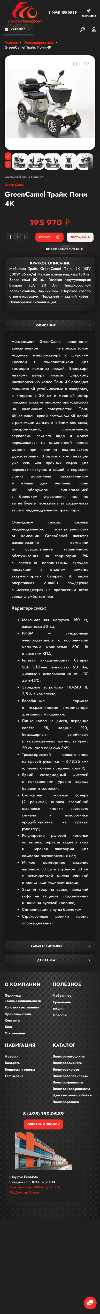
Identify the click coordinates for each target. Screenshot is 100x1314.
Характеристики (60, 946)
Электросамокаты (67, 1062)
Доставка (63, 960)
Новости (60, 1015)
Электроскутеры (66, 1069)
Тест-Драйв (80, 237)
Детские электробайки (72, 1095)
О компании (15, 1033)
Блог (8, 1026)
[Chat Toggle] (90, 1303)
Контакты (12, 1020)
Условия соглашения (22, 1007)
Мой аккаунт (93, 29)
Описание (63, 325)
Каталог (15, 29)
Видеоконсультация (64, 249)
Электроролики (66, 1101)
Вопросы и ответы (20, 1069)
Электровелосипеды (70, 1075)
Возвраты (12, 1062)
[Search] (82, 29)
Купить (49, 237)
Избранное (62, 995)
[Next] (8, 164)
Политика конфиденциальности (23, 998)
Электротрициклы (68, 1082)
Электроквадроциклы (71, 1088)
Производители (18, 1014)
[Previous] (8, 156)
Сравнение (62, 1002)
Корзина (89, 13)
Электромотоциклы (69, 1056)
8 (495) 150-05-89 (63, 12)
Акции (58, 1008)
